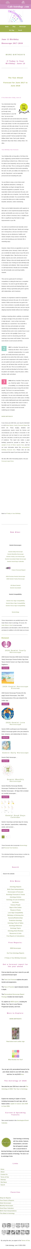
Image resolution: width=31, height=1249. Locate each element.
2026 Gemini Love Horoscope (15, 723)
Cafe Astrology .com (15, 15)
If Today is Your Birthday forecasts (15, 958)
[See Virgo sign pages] (27, 1228)
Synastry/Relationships (15, 918)
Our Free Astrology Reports (15, 953)
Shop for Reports (5, 1198)
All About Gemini (15, 585)
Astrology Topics (15, 928)
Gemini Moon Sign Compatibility (15, 603)
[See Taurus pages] (8, 1228)
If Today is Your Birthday (13, 513)
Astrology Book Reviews (15, 931)
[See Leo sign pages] (22, 1228)
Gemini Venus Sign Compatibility (15, 605)
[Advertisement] (15, 491)
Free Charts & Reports (7, 1200)
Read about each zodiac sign (15, 1041)
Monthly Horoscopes (6, 1205)
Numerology (15, 612)
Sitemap (3, 1179)
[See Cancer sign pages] (18, 1228)
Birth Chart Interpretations (15, 889)
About (2, 1172)
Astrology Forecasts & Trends (15, 894)
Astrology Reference (15, 925)
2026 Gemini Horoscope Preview (15, 687)
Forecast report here (8, 461)
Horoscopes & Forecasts (15, 892)
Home (2, 1169)
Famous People (15, 905)
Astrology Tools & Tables (15, 923)
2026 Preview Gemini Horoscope (15, 576)
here (22, 1074)
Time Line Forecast (10, 979)
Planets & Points (15, 910)
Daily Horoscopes (5, 1203)
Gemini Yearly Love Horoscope (15, 556)
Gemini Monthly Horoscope (15, 554)
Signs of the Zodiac (15, 907)
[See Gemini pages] (13, 1228)
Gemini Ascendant (15, 587)
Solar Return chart (7, 625)
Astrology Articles (15, 897)
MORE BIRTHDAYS (15, 55)
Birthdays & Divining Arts (15, 915)
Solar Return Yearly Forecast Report (17, 425)
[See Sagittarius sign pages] (13, 1235)
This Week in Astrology (7, 1213)
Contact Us (4, 1174)
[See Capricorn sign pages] (18, 1235)
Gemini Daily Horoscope (15, 551)
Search (3, 1185)
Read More (5, 668)
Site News (4, 1182)
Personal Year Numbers (11, 848)
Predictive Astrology (15, 920)
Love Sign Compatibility (15, 912)
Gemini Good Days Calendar (15, 561)
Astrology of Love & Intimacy (15, 899)
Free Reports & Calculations (15, 936)
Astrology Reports (15, 886)
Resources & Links (15, 933)
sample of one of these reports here (13, 445)
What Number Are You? (15, 1059)
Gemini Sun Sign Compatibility (15, 600)
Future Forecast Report (18, 570)
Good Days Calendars (7, 1208)
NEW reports (15, 1001)
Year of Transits (9, 987)
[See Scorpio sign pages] (8, 1235)
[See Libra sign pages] (4, 1235)
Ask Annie (15, 902)
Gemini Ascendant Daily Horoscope (15, 559)
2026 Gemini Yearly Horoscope (15, 579)
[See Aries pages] (4, 1228)
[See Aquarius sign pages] (22, 1235)
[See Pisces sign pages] (27, 1235)
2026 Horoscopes (15, 948)
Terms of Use (5, 1177)
